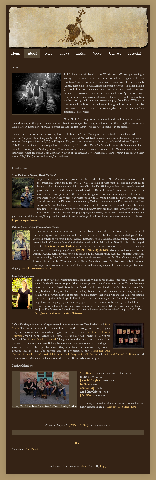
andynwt (83, 466)
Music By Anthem (97, 250)
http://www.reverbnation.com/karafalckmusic (58, 313)
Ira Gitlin (85, 384)
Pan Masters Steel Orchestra (61, 246)
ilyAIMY (81, 250)
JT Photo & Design (79, 425)
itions (133, 354)
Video (97, 53)
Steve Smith (86, 373)
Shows (64, 53)
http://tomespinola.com (24, 220)
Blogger (104, 466)
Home (15, 53)
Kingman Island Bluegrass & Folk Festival (75, 354)
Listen (80, 53)
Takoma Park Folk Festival (41, 339)
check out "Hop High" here (121, 406)
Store (48, 53)
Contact (115, 53)
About (32, 53)
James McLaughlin (90, 380)
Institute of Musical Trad (116, 354)
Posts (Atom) (31, 449)
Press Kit (134, 53)
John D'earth (87, 395)
